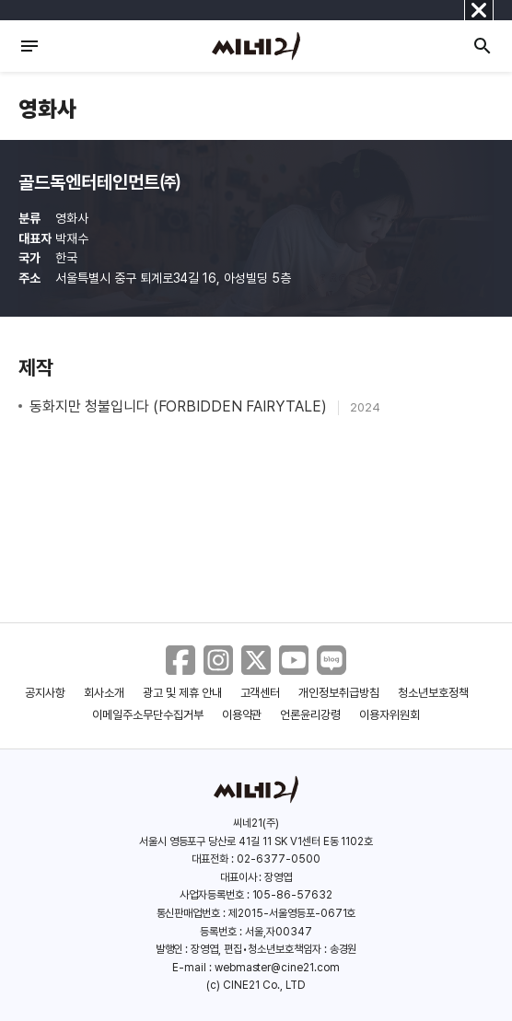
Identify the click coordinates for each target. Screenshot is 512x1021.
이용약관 (242, 715)
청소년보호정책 (433, 693)
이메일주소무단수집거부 (148, 715)
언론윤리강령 (310, 715)
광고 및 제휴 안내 (182, 693)
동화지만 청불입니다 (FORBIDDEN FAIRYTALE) (180, 406)
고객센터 (260, 693)
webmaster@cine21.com (277, 967)
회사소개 (104, 693)
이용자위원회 (389, 715)
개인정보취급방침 (338, 693)
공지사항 (45, 693)
